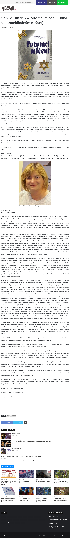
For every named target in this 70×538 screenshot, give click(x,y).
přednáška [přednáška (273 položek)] (16, 520)
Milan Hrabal (4, 27)
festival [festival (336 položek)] (14, 517)
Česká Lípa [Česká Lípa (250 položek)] (10, 522)
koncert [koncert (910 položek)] (30, 517)
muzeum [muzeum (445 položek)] (9, 520)
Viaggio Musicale (16, 433)
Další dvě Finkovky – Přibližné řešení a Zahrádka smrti (42, 500)
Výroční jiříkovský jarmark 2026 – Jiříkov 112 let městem (8, 483)
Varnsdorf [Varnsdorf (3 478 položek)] (42, 520)
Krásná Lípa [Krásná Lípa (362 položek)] (37, 517)
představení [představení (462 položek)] (23, 520)
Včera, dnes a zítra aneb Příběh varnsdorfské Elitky (8, 500)
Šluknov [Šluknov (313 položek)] (17, 522)
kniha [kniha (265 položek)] (25, 517)
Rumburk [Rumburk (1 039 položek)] (31, 520)
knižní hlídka (13, 415)
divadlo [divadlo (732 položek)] (9, 517)
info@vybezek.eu (14, 535)
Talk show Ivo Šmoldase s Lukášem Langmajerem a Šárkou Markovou (31, 441)
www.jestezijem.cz (64, 535)
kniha (8, 415)
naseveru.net (41, 2)
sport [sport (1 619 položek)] (36, 520)
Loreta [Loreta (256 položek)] (3, 520)
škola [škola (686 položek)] (23, 522)
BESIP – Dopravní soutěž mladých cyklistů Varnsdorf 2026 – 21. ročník (21, 456)
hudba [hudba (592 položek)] (20, 517)
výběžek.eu (52, 2)
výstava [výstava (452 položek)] (4, 522)
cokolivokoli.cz (62, 2)
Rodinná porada (16, 448)
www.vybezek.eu (5, 535)
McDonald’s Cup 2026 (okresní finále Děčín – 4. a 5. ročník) (17, 461)
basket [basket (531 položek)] (3, 517)
